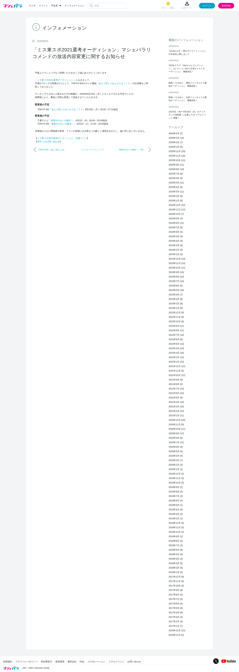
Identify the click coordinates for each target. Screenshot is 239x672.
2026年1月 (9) (176, 147)
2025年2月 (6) (176, 196)
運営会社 (72, 661)
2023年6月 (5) (176, 285)
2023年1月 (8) (176, 308)
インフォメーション (74, 5)
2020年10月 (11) (177, 429)
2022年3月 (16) (176, 353)
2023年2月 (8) (176, 303)
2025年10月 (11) (177, 160)
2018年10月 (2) (176, 532)
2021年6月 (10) (176, 393)
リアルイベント (116, 661)
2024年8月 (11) (176, 223)
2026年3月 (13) (176, 138)
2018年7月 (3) (176, 545)
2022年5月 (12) (176, 344)
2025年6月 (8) (176, 178)
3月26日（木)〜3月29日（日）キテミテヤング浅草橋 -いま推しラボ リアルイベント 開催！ (187, 115)
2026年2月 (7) (176, 142)
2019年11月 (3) (176, 478)
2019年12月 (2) (176, 473)
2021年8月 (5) (176, 384)
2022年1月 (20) (176, 361)
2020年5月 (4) (176, 451)
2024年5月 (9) (176, 236)
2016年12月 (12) (177, 630)
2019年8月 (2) (176, 491)
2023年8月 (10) (176, 276)
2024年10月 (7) (176, 214)
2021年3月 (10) (176, 406)
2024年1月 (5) (176, 254)
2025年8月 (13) (176, 169)
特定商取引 (46, 661)
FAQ (82, 661)
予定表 (54, 5)
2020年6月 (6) (176, 447)
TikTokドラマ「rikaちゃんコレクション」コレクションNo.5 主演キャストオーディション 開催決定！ (187, 68)
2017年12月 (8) (176, 576)
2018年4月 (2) (176, 558)
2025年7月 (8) (176, 173)
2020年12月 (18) (177, 420)
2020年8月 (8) (176, 438)
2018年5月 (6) (176, 554)
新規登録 (226, 5)
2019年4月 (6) (176, 509)
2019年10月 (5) (176, 482)
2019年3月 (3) (176, 514)
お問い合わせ (134, 661)
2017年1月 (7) (176, 626)
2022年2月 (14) (176, 357)
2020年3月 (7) (176, 460)
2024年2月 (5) (176, 250)
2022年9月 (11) (176, 326)
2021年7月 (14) (176, 388)
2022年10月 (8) (176, 321)
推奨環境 (59, 661)
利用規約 (7, 661)
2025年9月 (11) (176, 164)
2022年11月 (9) (176, 317)
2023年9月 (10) (176, 272)
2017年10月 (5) (176, 585)
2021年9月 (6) (176, 379)
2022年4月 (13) (176, 348)
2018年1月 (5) (176, 572)
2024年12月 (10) (177, 205)
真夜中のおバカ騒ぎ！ (62, 120)
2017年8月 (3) (176, 594)
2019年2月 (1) (176, 518)
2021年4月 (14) (176, 402)
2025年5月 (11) (176, 182)
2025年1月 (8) (176, 200)
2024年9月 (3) (176, 218)
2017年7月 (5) (176, 599)
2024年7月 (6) (176, 227)
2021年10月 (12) (177, 375)
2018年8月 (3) (176, 541)
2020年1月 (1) (176, 469)
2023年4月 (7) (176, 294)
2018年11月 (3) (176, 527)
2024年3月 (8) (176, 245)
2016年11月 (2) (176, 635)
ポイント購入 (168, 5)
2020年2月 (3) (176, 464)
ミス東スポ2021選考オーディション (55, 80)
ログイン (207, 5)
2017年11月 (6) (176, 581)
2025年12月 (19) (177, 151)
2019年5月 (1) (176, 505)
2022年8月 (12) (176, 330)
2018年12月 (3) (176, 523)
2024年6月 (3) (176, 232)
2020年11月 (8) (176, 424)
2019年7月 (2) (176, 496)
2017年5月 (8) (176, 608)
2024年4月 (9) (176, 241)
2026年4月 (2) (176, 133)
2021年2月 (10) (176, 411)
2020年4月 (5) (176, 456)
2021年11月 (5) (176, 370)
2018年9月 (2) (176, 536)
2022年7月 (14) (176, 335)
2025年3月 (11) (176, 191)
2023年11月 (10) (177, 263)
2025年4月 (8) (176, 187)
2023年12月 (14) (177, 258)
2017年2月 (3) (176, 621)
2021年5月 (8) (176, 397)
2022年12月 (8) (176, 312)
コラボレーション (96, 661)
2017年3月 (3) (176, 617)
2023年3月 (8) (176, 299)
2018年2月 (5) (176, 567)
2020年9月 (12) (176, 433)
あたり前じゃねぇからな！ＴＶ (114, 83)
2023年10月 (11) (177, 267)
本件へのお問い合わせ (48, 141)
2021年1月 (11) (176, 415)
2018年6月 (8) (176, 550)
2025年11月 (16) (177, 155)
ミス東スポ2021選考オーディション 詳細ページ (62, 138)
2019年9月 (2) (176, 487)
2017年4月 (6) (176, 612)
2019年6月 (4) (176, 500)
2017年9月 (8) (176, 590)
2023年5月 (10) (176, 290)
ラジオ (32, 5)
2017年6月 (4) (176, 603)
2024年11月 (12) (177, 209)
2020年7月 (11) (176, 442)
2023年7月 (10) (176, 281)
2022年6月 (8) (176, 339)
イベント (43, 5)
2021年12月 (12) (177, 366)
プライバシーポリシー (26, 661)
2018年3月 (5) (176, 563)
